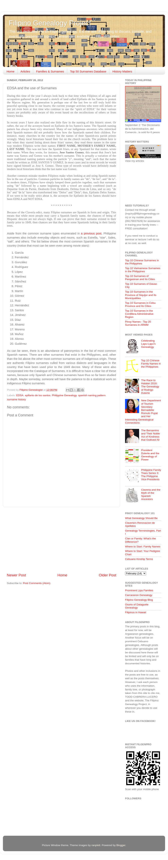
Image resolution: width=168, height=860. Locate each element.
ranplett (95, 845)
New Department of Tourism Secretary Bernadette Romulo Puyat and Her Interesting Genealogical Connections (143, 411)
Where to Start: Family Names (142, 546)
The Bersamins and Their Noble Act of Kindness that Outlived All (150, 435)
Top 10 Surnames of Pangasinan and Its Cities (140, 278)
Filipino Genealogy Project (50, 23)
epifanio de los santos (38, 395)
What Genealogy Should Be (141, 518)
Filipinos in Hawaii (135, 612)
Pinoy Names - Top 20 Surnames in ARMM (138, 323)
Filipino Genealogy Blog (139, 599)
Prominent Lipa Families (139, 590)
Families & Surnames (50, 71)
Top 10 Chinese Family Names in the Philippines (151, 363)
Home (10, 71)
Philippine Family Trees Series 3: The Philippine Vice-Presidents (151, 474)
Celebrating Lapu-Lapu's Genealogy (148, 343)
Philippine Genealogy (64, 395)
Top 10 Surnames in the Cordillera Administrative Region (139, 313)
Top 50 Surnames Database (88, 71)
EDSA (19, 395)
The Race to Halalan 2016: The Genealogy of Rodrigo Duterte (150, 386)
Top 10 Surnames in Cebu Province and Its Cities (140, 304)
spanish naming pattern (91, 395)
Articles (25, 71)
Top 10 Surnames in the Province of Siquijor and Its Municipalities (140, 294)
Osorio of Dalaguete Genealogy (136, 606)
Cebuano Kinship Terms (139, 559)
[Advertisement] (61, 540)
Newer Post (16, 575)
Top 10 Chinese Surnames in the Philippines (142, 262)
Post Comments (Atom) (36, 583)
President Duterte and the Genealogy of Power (150, 455)
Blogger (120, 845)
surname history (16, 399)
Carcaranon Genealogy (138, 595)
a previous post (91, 233)
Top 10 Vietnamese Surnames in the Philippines (142, 270)
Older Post (107, 575)
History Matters (122, 71)
